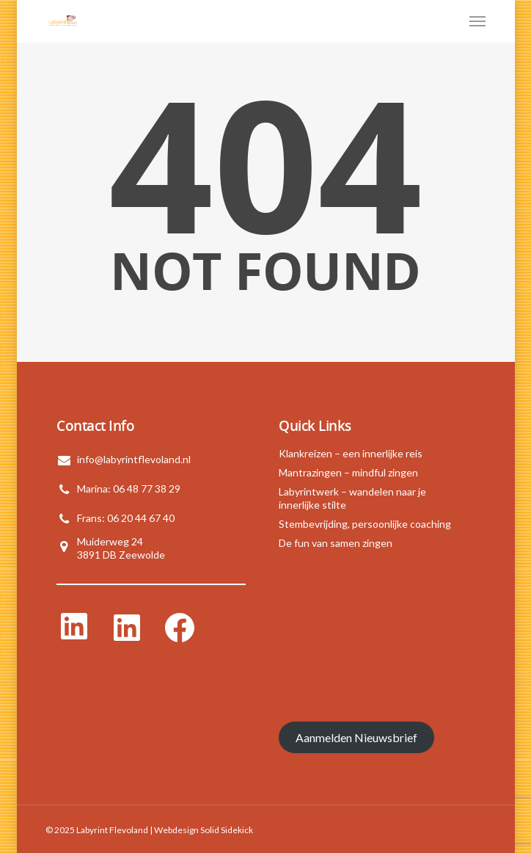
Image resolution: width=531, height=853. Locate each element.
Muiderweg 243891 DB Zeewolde (121, 548)
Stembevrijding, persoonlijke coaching (365, 524)
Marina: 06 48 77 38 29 (128, 488)
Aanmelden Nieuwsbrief (356, 737)
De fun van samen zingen (335, 543)
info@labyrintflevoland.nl (134, 459)
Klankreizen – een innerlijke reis (350, 453)
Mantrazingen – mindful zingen (348, 472)
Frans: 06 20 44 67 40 (126, 518)
